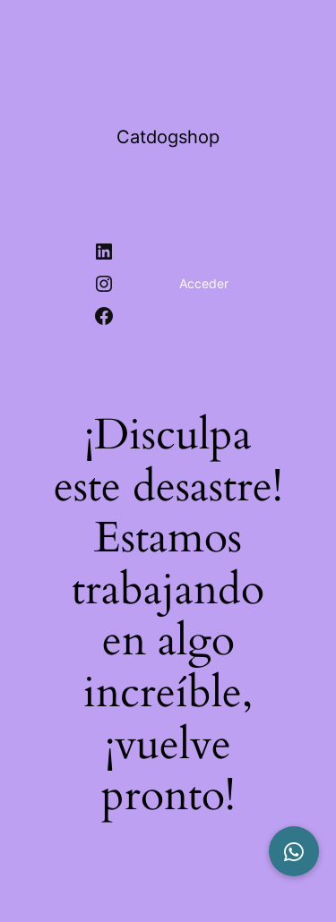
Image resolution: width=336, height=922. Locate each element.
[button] (294, 851)
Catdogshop (168, 137)
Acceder (203, 283)
